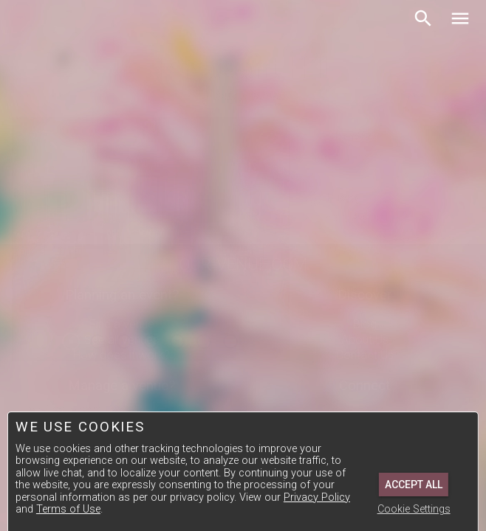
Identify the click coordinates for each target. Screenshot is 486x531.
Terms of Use (68, 509)
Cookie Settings (414, 509)
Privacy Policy (317, 497)
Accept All (413, 484)
